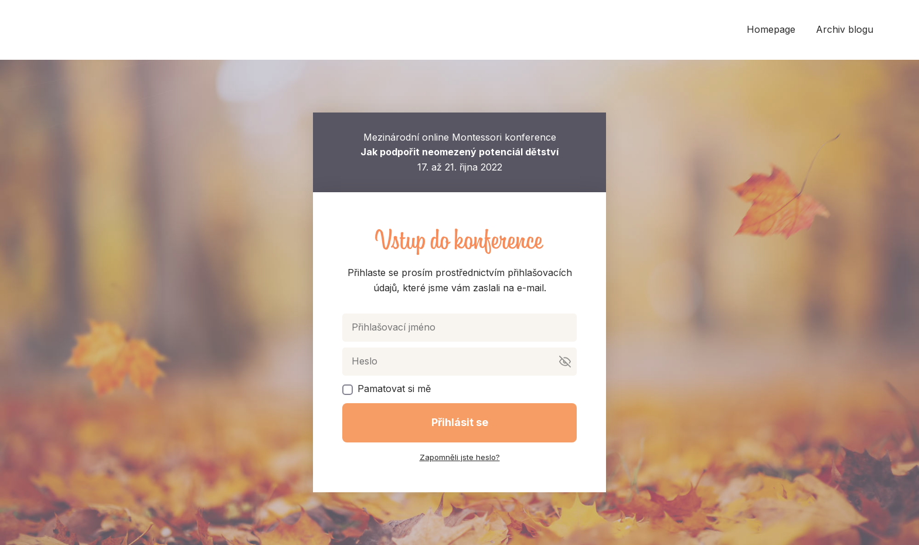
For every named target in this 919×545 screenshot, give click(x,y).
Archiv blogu (844, 29)
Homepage (771, 29)
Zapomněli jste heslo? (460, 457)
